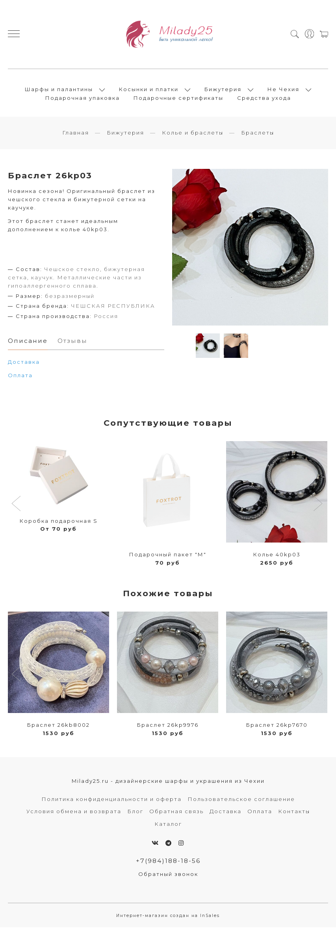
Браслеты (257, 135)
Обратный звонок (168, 876)
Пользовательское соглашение (241, 801)
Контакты (294, 813)
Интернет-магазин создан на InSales (168, 918)
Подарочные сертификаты (178, 99)
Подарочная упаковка (82, 99)
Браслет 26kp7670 (277, 727)
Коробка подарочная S (59, 523)
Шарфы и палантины (59, 90)
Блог (135, 813)
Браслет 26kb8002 (58, 727)
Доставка (225, 813)
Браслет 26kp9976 (168, 727)
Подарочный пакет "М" (167, 557)
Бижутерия (222, 90)
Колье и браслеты (192, 135)
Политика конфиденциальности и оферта (111, 801)
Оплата (20, 377)
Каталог (168, 826)
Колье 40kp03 (277, 557)
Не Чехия (283, 90)
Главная (75, 135)
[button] (17, 506)
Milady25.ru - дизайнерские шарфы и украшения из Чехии (168, 783)
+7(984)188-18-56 (168, 863)
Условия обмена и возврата (73, 813)
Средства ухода (264, 99)
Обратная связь (176, 813)
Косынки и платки (148, 90)
